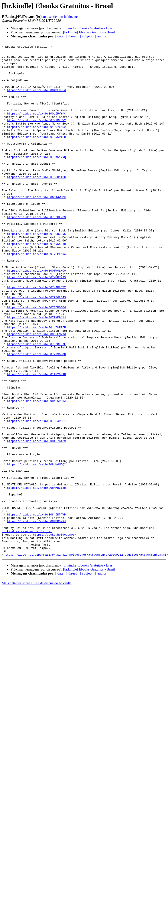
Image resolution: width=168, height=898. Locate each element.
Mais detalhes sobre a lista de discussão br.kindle (36, 685)
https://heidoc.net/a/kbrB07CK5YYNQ (36, 180)
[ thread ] (72, 36)
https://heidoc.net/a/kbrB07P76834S (36, 348)
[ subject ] (87, 36)
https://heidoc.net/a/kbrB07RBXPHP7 (36, 496)
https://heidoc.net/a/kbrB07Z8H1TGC (36, 204)
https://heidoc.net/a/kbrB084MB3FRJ (36, 617)
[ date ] (60, 36)
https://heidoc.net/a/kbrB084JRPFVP (36, 609)
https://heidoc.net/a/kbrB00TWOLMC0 (36, 316)
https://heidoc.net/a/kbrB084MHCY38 (36, 577)
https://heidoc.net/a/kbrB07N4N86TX (36, 336)
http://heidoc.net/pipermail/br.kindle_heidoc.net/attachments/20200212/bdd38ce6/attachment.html (85, 657)
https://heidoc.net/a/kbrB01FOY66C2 (36, 143)
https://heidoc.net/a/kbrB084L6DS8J (36, 472)
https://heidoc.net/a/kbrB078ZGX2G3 (36, 252)
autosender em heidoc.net (60, 16)
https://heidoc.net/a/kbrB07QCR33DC (36, 272)
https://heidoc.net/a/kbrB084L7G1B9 (36, 520)
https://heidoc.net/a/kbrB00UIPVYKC (36, 127)
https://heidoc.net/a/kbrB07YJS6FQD (36, 416)
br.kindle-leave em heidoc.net (27, 629)
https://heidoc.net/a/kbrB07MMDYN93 (36, 324)
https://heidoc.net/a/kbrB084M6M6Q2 (36, 548)
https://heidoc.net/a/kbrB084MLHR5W (36, 99)
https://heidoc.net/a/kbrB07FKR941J (36, 372)
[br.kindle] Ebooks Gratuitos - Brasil (89, 28)
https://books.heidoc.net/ (54, 633)
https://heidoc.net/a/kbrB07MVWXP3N (36, 284)
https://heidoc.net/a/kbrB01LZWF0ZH (36, 384)
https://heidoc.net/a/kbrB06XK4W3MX (36, 228)
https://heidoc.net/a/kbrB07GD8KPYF (36, 404)
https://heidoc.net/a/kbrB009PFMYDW (36, 392)
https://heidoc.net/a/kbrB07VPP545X (36, 296)
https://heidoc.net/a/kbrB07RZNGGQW (36, 360)
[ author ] (102, 36)
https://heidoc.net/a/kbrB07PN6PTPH (36, 155)
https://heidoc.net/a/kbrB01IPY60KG (36, 440)
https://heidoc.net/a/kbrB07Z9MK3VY (36, 135)
